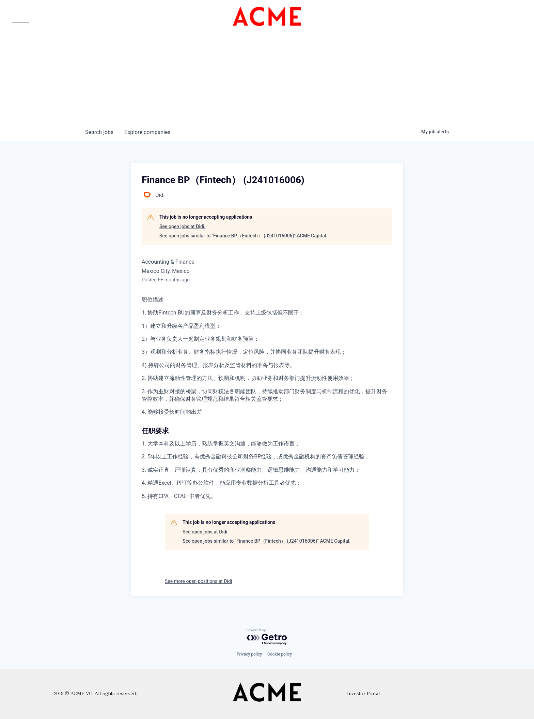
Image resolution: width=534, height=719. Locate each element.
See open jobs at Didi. (182, 226)
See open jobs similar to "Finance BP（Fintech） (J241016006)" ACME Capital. (243, 235)
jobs (99, 132)
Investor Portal (363, 693)
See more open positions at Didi (198, 581)
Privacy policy (249, 654)
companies (147, 132)
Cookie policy (279, 654)
